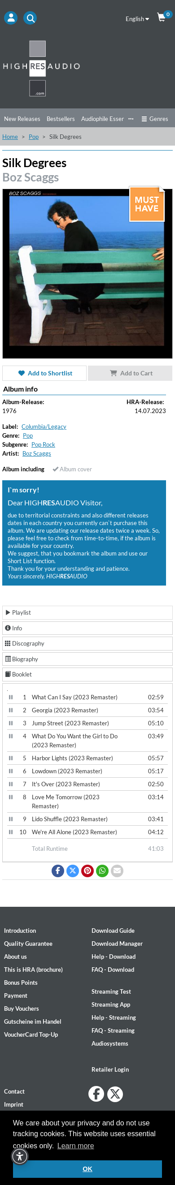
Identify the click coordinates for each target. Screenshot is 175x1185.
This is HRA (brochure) (33, 969)
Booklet (18, 674)
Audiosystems (110, 1043)
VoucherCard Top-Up (31, 1034)
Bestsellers (61, 118)
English (137, 18)
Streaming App (111, 1004)
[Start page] (87, 68)
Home (10, 136)
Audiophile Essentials (108, 118)
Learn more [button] (75, 1146)
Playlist (18, 612)
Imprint (13, 1104)
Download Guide (113, 930)
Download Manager (117, 943)
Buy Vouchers (21, 1008)
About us (15, 956)
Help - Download (114, 956)
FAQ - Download (113, 969)
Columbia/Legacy (44, 426)
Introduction (20, 930)
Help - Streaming (114, 1017)
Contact (14, 1091)
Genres (154, 118)
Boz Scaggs (30, 177)
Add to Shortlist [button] (44, 373)
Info (13, 628)
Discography (24, 643)
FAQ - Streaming (113, 1030)
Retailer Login (110, 1069)
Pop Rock (43, 444)
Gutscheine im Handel (32, 1021)
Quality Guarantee (28, 943)
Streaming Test (111, 991)
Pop (34, 136)
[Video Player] (7, 690)
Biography (21, 659)
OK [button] (87, 1168)
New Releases (22, 118)
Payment (15, 995)
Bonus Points (21, 982)
